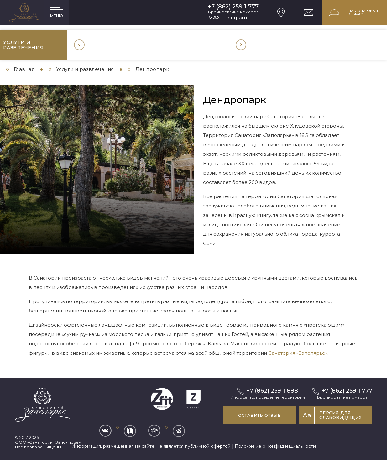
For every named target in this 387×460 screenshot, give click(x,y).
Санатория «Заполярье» (297, 353)
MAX (214, 18)
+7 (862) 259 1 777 (233, 6)
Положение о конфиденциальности (275, 446)
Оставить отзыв (253, 415)
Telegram (235, 18)
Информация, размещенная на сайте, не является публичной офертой (151, 446)
